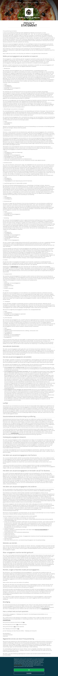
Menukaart (18, 2)
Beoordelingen (27, 2)
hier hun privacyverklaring (41, 529)
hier (24, 622)
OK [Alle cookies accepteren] (29, 670)
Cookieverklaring (14, 266)
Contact (35, 2)
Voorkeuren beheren (18, 665)
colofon (42, 2)
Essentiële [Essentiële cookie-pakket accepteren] (29, 673)
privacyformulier (15, 433)
